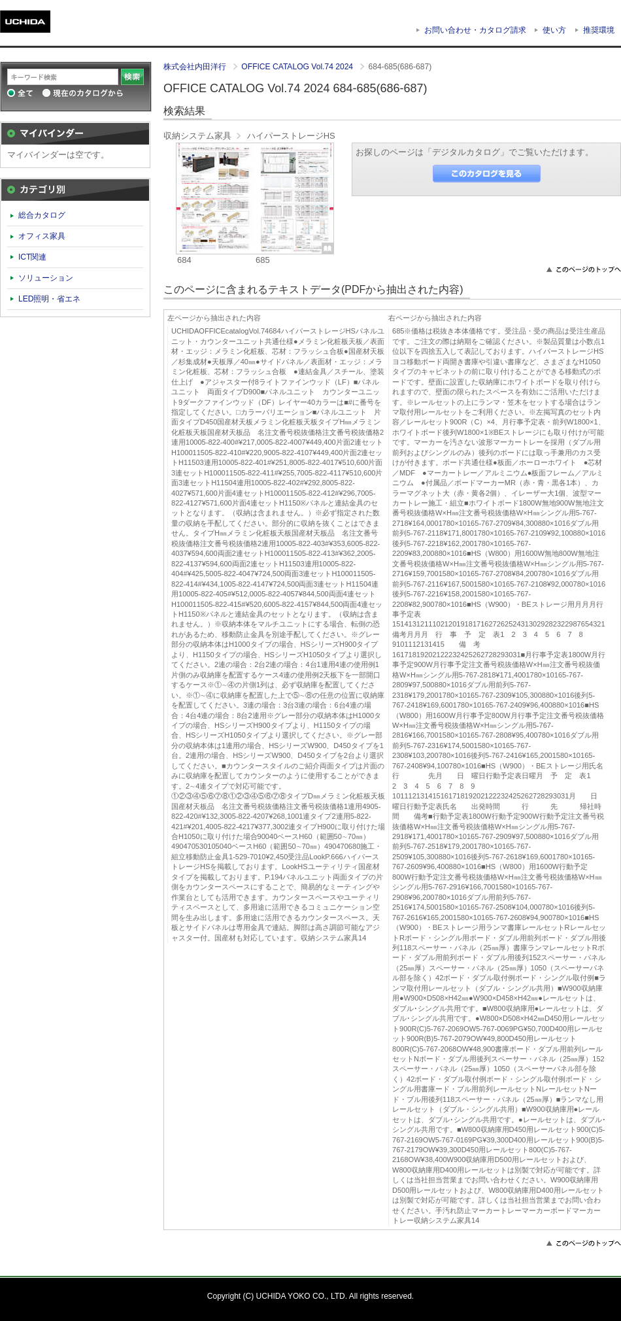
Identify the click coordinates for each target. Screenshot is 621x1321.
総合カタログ (41, 215)
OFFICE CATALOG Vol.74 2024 (298, 66)
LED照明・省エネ (49, 298)
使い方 (554, 30)
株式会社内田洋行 (195, 66)
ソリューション (45, 278)
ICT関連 (32, 257)
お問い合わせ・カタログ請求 (475, 30)
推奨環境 (598, 30)
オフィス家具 (41, 236)
